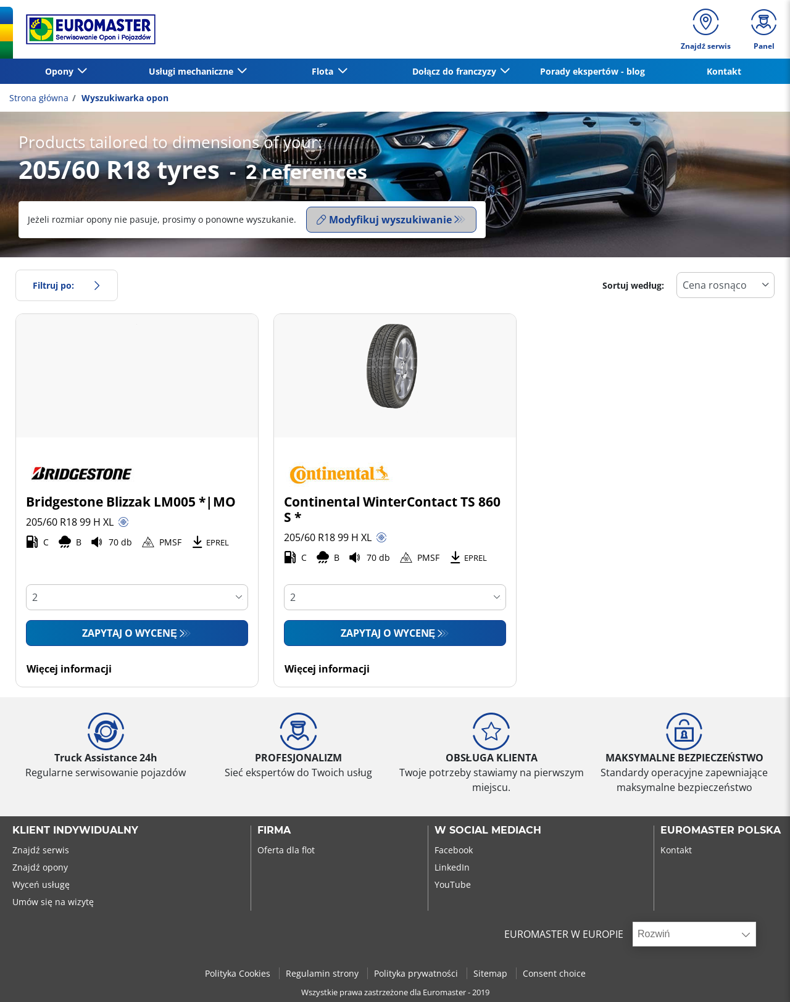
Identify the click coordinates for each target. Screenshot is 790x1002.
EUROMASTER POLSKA (720, 830)
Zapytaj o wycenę (129, 633)
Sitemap (491, 973)
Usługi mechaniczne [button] (192, 71)
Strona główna (39, 98)
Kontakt (724, 71)
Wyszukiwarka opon (123, 98)
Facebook (453, 850)
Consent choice (554, 973)
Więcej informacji (69, 669)
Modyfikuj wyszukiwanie (384, 219)
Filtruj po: (67, 285)
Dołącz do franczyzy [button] (455, 71)
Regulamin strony (323, 973)
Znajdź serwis (40, 850)
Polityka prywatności (417, 973)
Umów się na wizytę (53, 902)
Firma (274, 830)
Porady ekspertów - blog (592, 71)
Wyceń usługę (41, 884)
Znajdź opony (40, 867)
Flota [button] (324, 71)
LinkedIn (452, 867)
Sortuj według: (633, 285)
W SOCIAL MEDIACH (487, 830)
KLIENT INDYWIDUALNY (75, 830)
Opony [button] (60, 71)
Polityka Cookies (239, 973)
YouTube (452, 884)
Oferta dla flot (286, 850)
